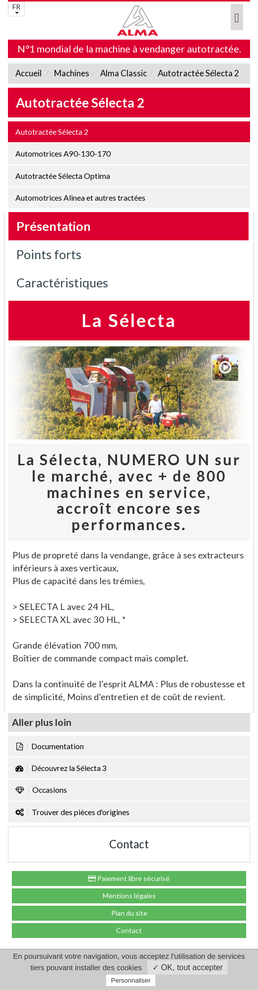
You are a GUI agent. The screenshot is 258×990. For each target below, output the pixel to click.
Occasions (41, 789)
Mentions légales (129, 895)
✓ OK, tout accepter (187, 967)
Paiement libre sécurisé (129, 878)
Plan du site (129, 913)
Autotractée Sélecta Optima (62, 175)
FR (16, 8)
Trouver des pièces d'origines (72, 812)
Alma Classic (123, 73)
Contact (129, 844)
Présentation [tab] (53, 226)
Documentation (49, 746)
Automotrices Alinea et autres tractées (80, 197)
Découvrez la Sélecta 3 (61, 768)
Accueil (28, 73)
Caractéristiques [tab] (62, 282)
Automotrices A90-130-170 (63, 153)
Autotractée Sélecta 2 (197, 73)
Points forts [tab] (48, 254)
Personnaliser (131, 980)
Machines (71, 73)
